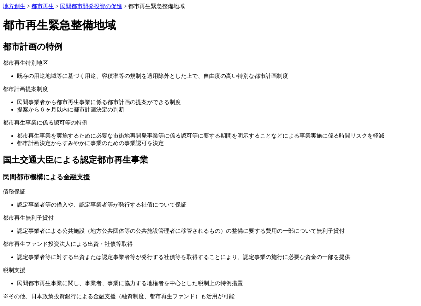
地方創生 (14, 6)
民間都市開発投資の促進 (91, 6)
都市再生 (42, 6)
